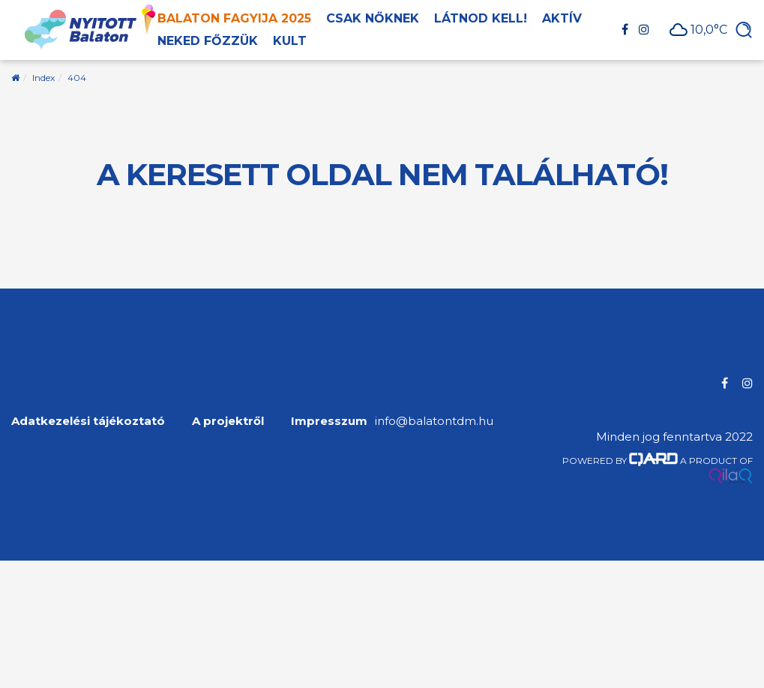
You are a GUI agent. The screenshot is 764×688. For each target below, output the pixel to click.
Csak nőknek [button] (372, 18)
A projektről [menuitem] (228, 421)
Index (43, 77)
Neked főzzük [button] (207, 41)
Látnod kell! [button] (480, 18)
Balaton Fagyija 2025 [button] (234, 18)
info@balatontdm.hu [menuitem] (434, 421)
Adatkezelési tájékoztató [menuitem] (88, 421)
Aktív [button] (562, 18)
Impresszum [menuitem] (329, 421)
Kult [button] (290, 41)
